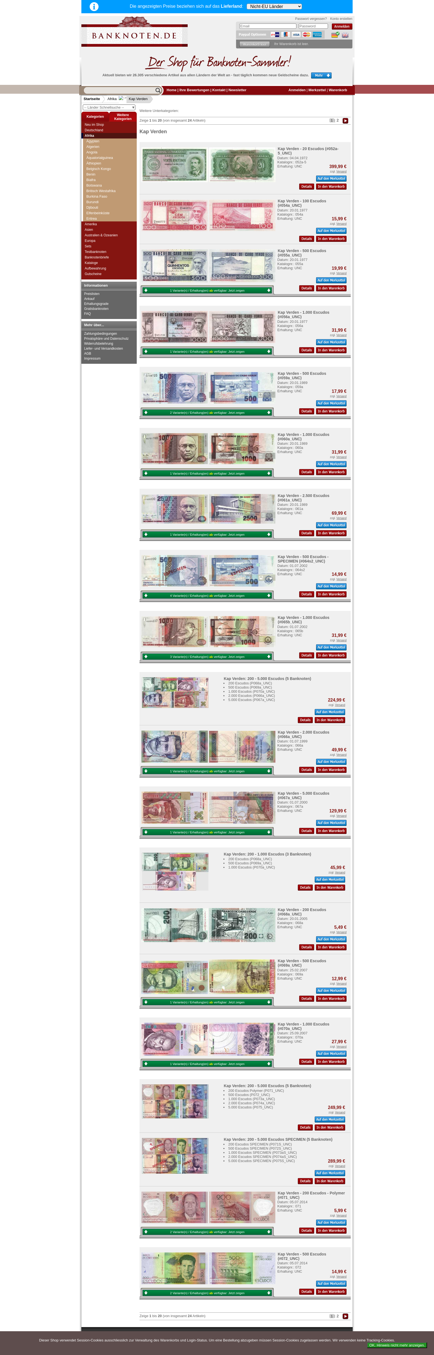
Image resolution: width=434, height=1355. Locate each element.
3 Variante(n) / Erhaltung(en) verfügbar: (207, 656)
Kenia (90, 210)
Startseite (92, 99)
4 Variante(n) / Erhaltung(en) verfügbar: (207, 595)
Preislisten (91, 294)
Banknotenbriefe (97, 257)
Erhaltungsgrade (96, 304)
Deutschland (94, 130)
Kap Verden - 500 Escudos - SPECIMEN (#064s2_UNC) (303, 558)
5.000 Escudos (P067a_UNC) (251, 700)
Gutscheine (93, 274)
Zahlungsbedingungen (100, 334)
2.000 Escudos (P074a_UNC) (251, 1103)
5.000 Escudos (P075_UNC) (250, 1107)
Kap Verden (133, 99)
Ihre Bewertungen (194, 90)
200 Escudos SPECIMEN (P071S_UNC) (260, 1144)
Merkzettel (317, 90)
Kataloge (91, 263)
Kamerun (93, 194)
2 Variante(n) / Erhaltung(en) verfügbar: (207, 412)
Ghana (91, 177)
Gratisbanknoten (96, 309)
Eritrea (91, 144)
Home (172, 90)
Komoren (93, 216)
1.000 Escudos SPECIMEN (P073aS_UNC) (262, 1152)
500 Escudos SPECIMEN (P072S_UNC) (260, 1148)
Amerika (91, 224)
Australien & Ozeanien (101, 235)
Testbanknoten (95, 252)
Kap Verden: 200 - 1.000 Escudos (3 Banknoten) (267, 854)
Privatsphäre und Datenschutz (106, 339)
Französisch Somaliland (105, 155)
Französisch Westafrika (104, 160)
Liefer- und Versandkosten (103, 348)
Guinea (92, 183)
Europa (90, 241)
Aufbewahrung (95, 268)
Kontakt (219, 90)
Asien (89, 230)
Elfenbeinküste (98, 138)
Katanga (93, 205)
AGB (87, 353)
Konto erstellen (341, 19)
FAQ (87, 314)
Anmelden (297, 90)
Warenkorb (338, 90)
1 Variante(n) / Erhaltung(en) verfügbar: (207, 290)
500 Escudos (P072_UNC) (249, 1095)
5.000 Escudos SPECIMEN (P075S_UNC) (261, 1161)
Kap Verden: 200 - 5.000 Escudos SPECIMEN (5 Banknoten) (278, 1139)
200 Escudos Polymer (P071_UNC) (256, 1091)
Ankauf (89, 299)
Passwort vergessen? (311, 19)
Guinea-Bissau (98, 188)
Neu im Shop (94, 125)
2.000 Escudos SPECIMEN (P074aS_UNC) (262, 1157)
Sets (88, 246)
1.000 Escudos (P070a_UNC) (251, 691)
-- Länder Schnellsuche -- (109, 107)
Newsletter (237, 90)
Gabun (91, 166)
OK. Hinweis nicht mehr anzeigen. (397, 1345)
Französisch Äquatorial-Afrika (109, 149)
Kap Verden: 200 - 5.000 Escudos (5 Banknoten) (267, 678)
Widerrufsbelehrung (98, 344)
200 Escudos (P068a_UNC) (250, 683)
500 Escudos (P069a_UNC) (250, 687)
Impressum (92, 358)
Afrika (112, 99)
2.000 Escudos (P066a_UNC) (251, 696)
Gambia (92, 171)
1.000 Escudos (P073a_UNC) (251, 1099)
